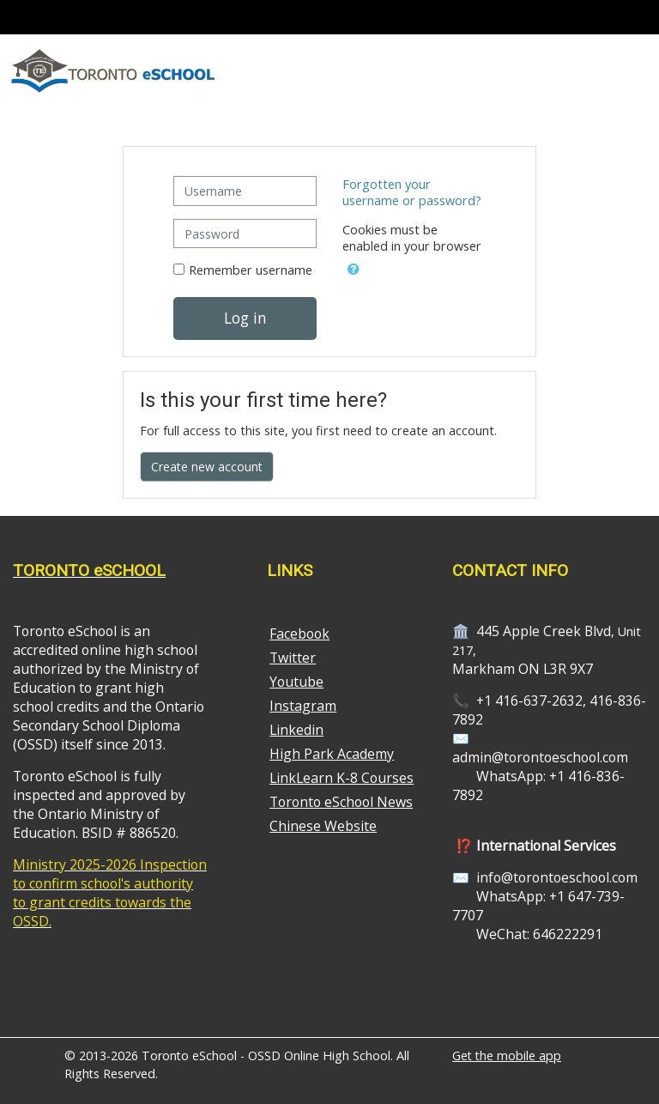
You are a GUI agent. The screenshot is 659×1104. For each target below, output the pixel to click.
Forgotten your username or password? (411, 192)
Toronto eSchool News (341, 801)
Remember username (250, 270)
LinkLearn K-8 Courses (341, 777)
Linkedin (296, 729)
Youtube (296, 681)
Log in (245, 317)
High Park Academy (331, 753)
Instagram (302, 705)
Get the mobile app (506, 1055)
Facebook (299, 633)
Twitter (292, 657)
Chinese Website (323, 825)
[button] (353, 266)
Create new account (207, 466)
